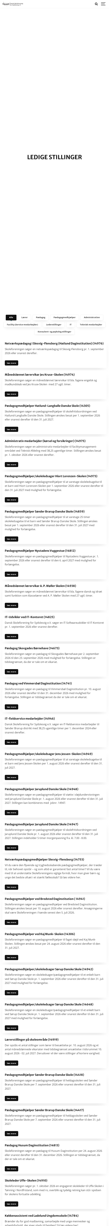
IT (71, 324)
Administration (92, 317)
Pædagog (40, 317)
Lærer (24, 317)
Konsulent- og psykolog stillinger (54, 331)
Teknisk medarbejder (91, 324)
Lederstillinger (53, 324)
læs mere (11, 363)
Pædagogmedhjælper (65, 317)
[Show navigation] (103, 4)
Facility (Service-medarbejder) (22, 324)
